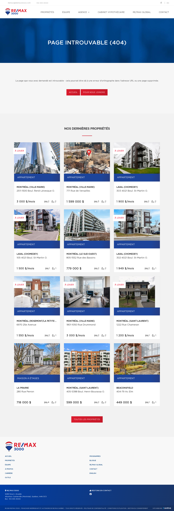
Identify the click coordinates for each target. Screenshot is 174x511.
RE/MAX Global (142, 12)
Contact (164, 12)
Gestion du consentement (138, 508)
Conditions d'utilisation (116, 508)
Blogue (93, 460)
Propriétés (47, 12)
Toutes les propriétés (87, 419)
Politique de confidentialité (95, 508)
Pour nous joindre (94, 92)
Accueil (73, 92)
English (93, 473)
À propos (9, 469)
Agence (82, 12)
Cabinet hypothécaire (111, 12)
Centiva (167, 508)
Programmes (95, 456)
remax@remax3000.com (19, 3)
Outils (8, 477)
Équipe (66, 12)
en (168, 3)
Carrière (9, 473)
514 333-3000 (42, 3)
